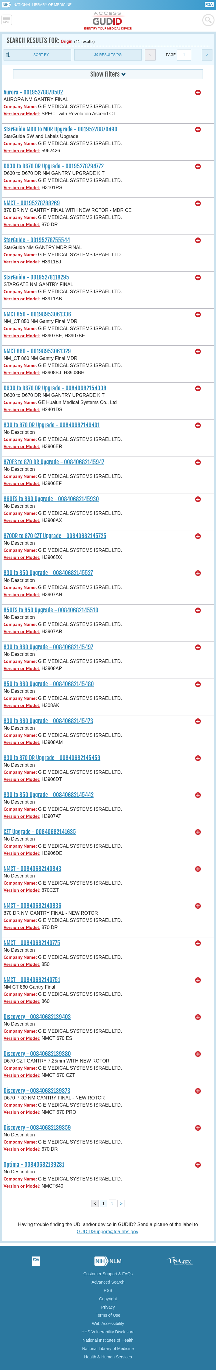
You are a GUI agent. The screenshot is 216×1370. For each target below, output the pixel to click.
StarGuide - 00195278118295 (36, 277)
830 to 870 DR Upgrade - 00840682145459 (52, 758)
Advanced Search (108, 1282)
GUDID (108, 21)
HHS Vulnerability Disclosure (107, 1331)
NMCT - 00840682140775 (32, 943)
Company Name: (20, 106)
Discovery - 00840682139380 (37, 1053)
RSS (108, 1290)
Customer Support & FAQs (108, 1273)
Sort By (41, 55)
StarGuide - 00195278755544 (37, 240)
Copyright (108, 1298)
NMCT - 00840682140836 (32, 905)
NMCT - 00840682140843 (32, 868)
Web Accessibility (108, 1323)
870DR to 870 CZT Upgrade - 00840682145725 (55, 536)
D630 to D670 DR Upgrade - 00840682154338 (55, 388)
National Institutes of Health (108, 1340)
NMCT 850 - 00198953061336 (37, 314)
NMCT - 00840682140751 (32, 980)
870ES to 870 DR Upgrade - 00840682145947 (54, 462)
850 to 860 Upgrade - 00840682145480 (49, 684)
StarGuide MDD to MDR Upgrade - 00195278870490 (60, 129)
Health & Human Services (108, 1357)
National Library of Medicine (42, 5)
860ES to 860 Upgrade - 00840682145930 (51, 499)
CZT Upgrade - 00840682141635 (40, 831)
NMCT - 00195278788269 (32, 203)
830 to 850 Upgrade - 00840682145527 (48, 573)
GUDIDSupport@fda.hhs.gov (107, 1231)
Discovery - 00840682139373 (37, 1090)
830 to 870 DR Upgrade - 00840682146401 (52, 425)
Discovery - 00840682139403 (37, 1016)
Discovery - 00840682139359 (37, 1127)
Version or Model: (22, 114)
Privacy (108, 1307)
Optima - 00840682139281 (34, 1164)
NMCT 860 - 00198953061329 (37, 351)
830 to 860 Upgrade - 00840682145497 (48, 647)
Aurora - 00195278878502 (33, 92)
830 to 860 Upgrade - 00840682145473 (48, 721)
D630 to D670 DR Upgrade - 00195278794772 (54, 166)
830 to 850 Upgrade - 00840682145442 (49, 795)
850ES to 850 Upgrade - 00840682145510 (51, 610)
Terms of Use (108, 1315)
